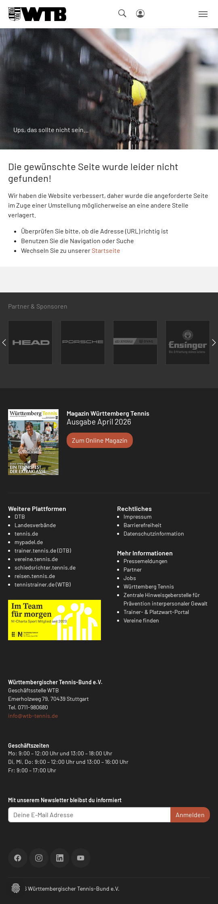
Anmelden (190, 814)
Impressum (138, 516)
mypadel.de (29, 541)
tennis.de (26, 533)
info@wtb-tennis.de (33, 715)
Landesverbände (35, 524)
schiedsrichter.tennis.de (45, 567)
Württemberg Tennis (149, 586)
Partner (133, 569)
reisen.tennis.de (35, 575)
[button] (15, 887)
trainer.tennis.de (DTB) (43, 550)
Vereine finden (141, 620)
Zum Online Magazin (100, 440)
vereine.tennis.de (36, 558)
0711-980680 (33, 707)
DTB (20, 516)
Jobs (130, 577)
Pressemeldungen (146, 560)
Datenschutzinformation (154, 533)
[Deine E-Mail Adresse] (89, 814)
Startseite (106, 250)
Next (214, 342)
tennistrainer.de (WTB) (43, 584)
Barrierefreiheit (142, 524)
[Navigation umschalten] (203, 14)
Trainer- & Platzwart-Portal (156, 611)
